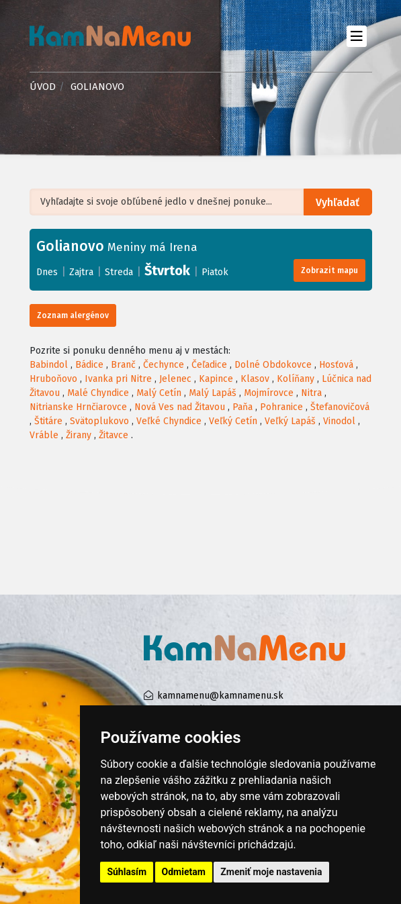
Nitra (311, 393)
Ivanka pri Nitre (118, 379)
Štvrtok (167, 270)
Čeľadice (209, 364)
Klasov (254, 379)
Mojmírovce (269, 393)
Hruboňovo (53, 379)
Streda (119, 272)
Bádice (89, 364)
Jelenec (175, 379)
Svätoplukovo (99, 421)
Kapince (216, 379)
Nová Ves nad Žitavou (179, 407)
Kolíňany (295, 379)
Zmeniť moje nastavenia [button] (271, 871)
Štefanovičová (339, 407)
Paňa (242, 407)
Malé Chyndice (98, 393)
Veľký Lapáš (290, 421)
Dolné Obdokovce (273, 364)
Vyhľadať (337, 202)
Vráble (44, 435)
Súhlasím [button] (126, 871)
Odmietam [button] (184, 871)
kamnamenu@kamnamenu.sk (220, 695)
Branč (123, 364)
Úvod (43, 87)
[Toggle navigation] (357, 35)
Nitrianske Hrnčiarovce (78, 407)
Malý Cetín (158, 393)
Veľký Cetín (233, 421)
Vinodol (339, 421)
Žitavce (113, 435)
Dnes (47, 272)
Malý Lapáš (212, 393)
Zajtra (81, 272)
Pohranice (281, 407)
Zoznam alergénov (73, 315)
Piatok (215, 272)
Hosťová (336, 364)
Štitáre (48, 421)
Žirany (78, 435)
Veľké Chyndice (169, 421)
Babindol (49, 364)
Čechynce (163, 364)
